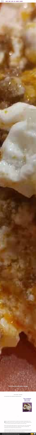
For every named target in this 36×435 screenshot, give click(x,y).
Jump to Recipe (16, 394)
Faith (14, 1)
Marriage (12, 1)
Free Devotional (21, 1)
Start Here (6, 1)
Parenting (9, 1)
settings (18, 434)
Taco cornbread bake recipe (18, 386)
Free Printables (17, 1)
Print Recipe (20, 394)
